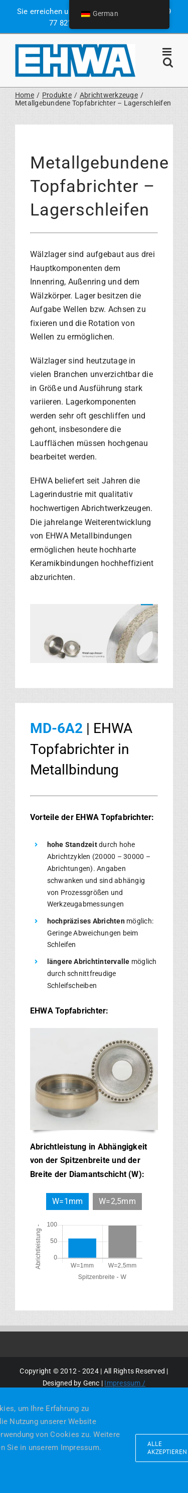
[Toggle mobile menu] (167, 51)
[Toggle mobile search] (168, 62)
